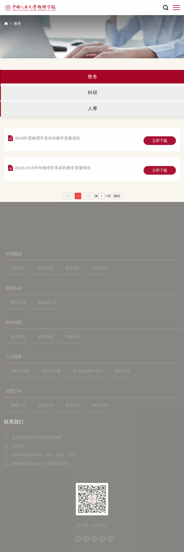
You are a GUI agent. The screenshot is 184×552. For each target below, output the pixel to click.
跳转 (117, 196)
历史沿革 (100, 268)
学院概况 (14, 254)
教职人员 (18, 302)
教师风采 (72, 405)
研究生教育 (51, 371)
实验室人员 (47, 302)
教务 (17, 23)
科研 (92, 92)
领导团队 (72, 268)
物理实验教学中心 (88, 371)
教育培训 (122, 371)
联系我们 (13, 422)
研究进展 (45, 336)
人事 (92, 108)
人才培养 (14, 356)
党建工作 (18, 405)
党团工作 (14, 391)
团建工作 (45, 405)
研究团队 (18, 336)
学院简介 (18, 268)
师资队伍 (14, 288)
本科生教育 (20, 371)
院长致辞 (45, 268)
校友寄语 (100, 405)
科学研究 (14, 322)
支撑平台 (72, 336)
